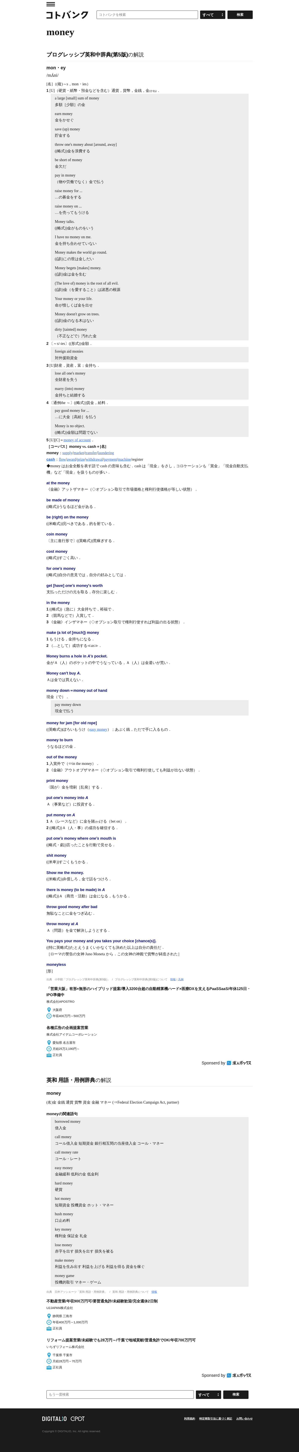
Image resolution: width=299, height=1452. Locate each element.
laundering (106, 453)
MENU (51, 4)
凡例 (180, 979)
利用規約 (189, 1418)
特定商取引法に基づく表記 (215, 1418)
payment (110, 459)
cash (51, 459)
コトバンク (67, 15)
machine (124, 459)
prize (81, 459)
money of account (77, 440)
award (71, 459)
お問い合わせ (244, 1418)
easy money (98, 729)
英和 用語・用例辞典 (71, 1080)
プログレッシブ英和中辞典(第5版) (87, 55)
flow (62, 459)
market (79, 453)
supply (67, 453)
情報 (173, 979)
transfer (91, 453)
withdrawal (94, 459)
